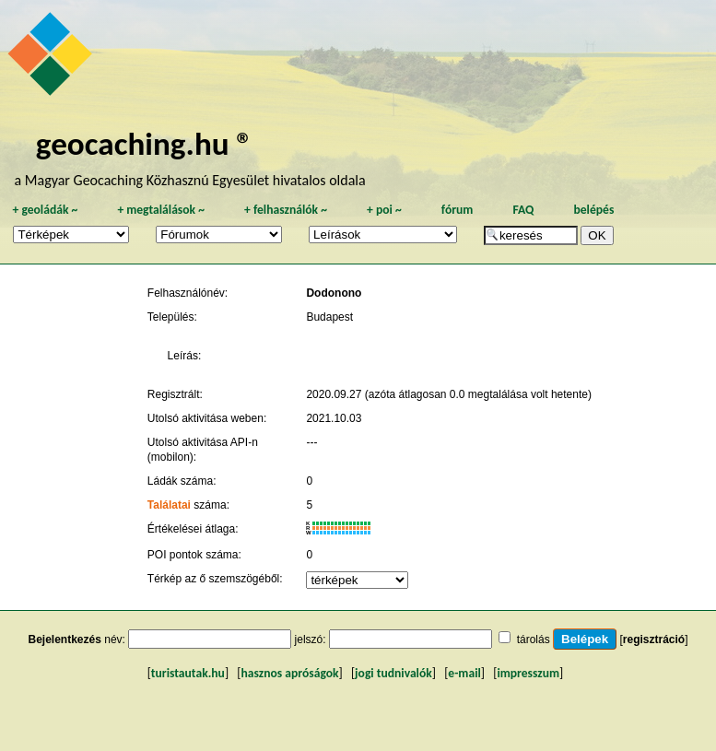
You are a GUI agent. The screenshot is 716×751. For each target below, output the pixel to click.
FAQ (523, 209)
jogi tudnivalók (393, 673)
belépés (593, 209)
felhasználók (285, 209)
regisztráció (654, 639)
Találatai (169, 505)
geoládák (44, 209)
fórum (457, 209)
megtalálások (160, 209)
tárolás (533, 639)
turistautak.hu (188, 673)
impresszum (528, 673)
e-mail (464, 673)
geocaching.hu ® (144, 143)
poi (384, 209)
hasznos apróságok (289, 673)
